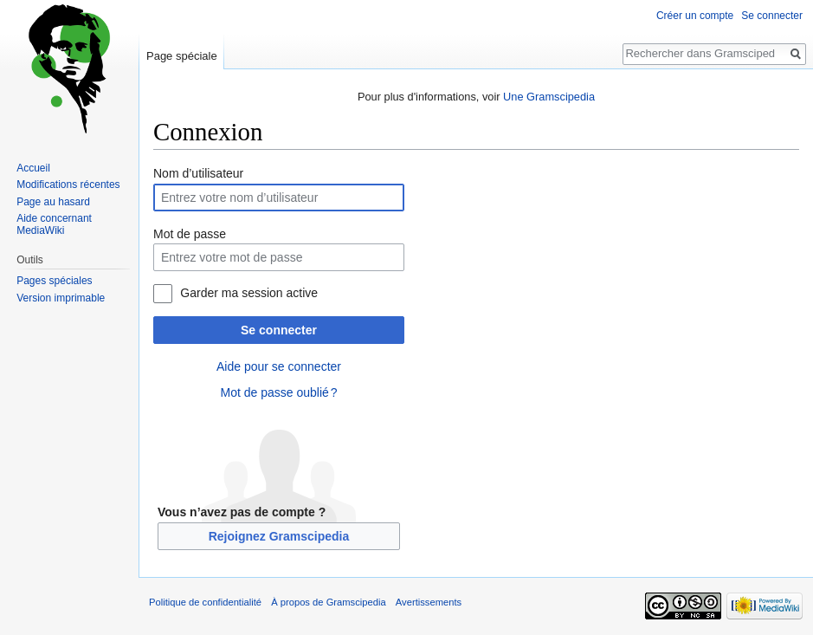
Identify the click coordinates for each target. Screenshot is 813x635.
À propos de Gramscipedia (328, 602)
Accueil (33, 168)
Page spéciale (181, 55)
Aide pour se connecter (278, 366)
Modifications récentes (67, 184)
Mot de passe (189, 234)
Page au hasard (53, 202)
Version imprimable (60, 298)
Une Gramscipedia (549, 96)
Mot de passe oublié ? (278, 392)
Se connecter (279, 330)
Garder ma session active (249, 293)
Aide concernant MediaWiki (54, 224)
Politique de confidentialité (205, 602)
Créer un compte (694, 16)
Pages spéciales (54, 281)
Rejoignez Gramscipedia (279, 536)
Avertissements (428, 602)
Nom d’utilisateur (198, 173)
